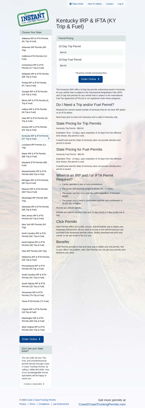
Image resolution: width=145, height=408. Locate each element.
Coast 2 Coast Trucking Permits (41, 400)
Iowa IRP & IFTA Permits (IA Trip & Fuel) (35, 119)
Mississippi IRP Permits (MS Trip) (35, 199)
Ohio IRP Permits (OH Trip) (34, 251)
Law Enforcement (61, 404)
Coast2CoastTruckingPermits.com (102, 404)
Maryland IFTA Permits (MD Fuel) (34, 164)
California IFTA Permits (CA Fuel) (34, 57)
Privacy (22, 404)
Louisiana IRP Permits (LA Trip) (34, 146)
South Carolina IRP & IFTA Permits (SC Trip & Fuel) (34, 276)
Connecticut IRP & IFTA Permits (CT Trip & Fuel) (33, 66)
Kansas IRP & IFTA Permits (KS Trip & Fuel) (34, 128)
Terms (32, 404)
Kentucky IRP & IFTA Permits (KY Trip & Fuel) (35, 137)
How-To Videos (95, 4)
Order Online (90, 79)
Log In (120, 4)
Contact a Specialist (34, 384)
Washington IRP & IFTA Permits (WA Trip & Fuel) (33, 319)
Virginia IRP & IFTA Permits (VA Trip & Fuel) (34, 310)
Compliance (43, 404)
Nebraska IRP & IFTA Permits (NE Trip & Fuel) (35, 208)
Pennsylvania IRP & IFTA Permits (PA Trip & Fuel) (33, 267)
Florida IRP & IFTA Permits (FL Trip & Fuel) (34, 84)
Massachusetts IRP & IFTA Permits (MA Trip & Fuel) (34, 172)
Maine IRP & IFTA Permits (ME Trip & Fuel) (34, 155)
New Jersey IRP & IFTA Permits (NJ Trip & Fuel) (33, 217)
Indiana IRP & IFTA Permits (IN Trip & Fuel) (34, 110)
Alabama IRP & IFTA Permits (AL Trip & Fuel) (35, 40)
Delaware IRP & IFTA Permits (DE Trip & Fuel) (35, 75)
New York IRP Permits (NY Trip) (34, 226)
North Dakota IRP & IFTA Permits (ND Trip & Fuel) (33, 243)
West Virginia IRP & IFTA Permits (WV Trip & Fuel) (33, 328)
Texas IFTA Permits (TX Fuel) (35, 301)
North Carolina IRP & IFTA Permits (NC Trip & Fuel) (34, 234)
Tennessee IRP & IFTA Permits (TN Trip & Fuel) (33, 294)
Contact (109, 4)
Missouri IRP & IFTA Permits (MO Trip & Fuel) (35, 190)
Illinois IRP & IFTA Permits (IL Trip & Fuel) (35, 102)
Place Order (76, 4)
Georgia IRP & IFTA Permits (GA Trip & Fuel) (34, 93)
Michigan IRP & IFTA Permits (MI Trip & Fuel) (35, 181)
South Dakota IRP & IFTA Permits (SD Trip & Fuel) (33, 285)
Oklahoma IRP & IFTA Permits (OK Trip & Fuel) (36, 258)
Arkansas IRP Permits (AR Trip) (34, 48)
